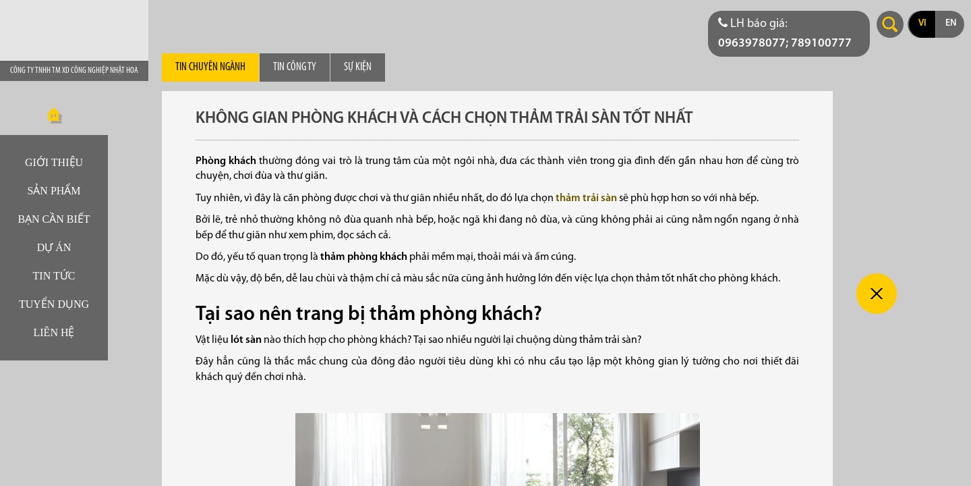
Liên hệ (54, 332)
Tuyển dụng (54, 304)
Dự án (54, 247)
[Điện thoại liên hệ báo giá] (789, 34)
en (950, 23)
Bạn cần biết (54, 219)
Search (890, 24)
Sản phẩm (53, 190)
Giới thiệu (54, 162)
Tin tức (54, 275)
